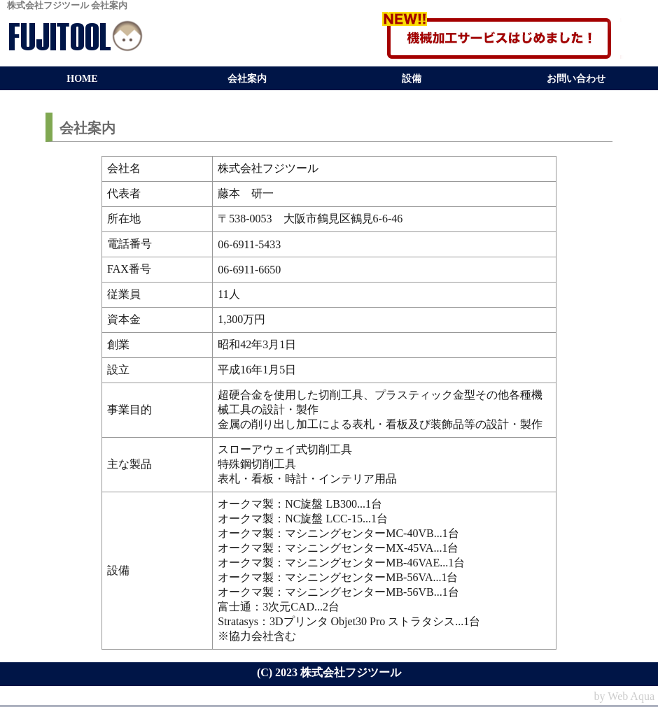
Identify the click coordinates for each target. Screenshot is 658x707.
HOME (81, 78)
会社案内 (247, 78)
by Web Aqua (624, 696)
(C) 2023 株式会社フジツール (329, 672)
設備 (411, 78)
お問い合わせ (576, 78)
